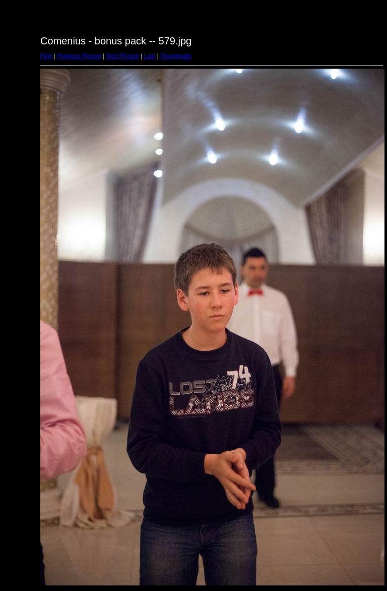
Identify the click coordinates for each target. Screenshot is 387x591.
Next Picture (122, 56)
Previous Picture (79, 56)
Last (149, 56)
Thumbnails (175, 56)
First (46, 56)
